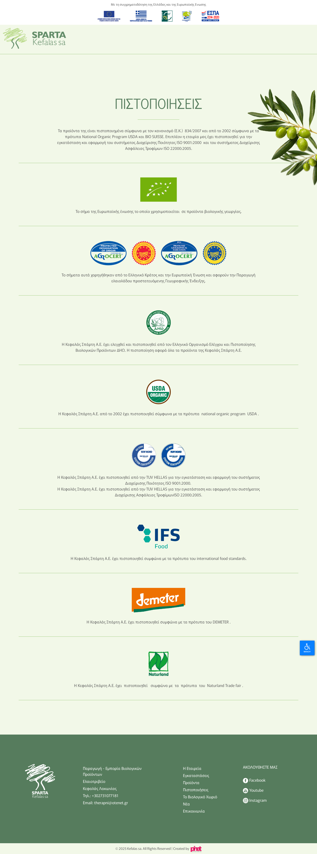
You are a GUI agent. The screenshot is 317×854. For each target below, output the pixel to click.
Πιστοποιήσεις (195, 789)
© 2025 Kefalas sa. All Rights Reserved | (143, 848)
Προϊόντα (191, 782)
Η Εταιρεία (192, 768)
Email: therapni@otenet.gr (105, 802)
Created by (187, 848)
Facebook (254, 780)
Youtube (253, 790)
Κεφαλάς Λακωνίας (100, 788)
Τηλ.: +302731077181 (101, 795)
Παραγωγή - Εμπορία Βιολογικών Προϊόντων (112, 771)
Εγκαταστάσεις (196, 775)
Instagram (255, 800)
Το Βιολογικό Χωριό (200, 797)
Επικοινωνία (194, 811)
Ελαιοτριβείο (94, 781)
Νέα (186, 804)
